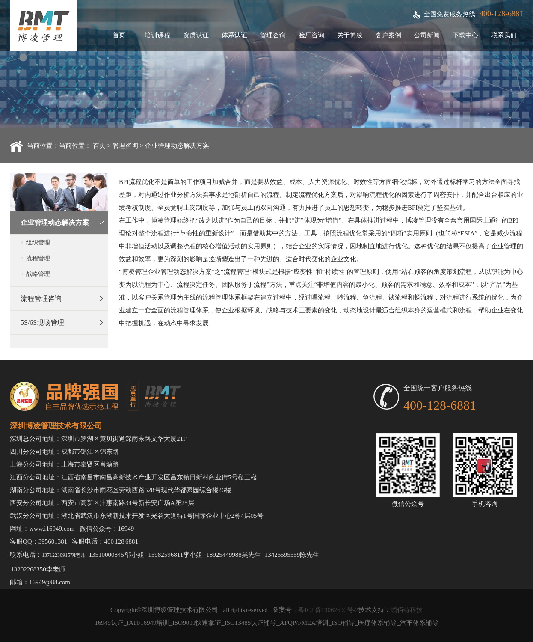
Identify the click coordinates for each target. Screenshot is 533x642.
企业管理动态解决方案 (177, 145)
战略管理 (38, 274)
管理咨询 (273, 35)
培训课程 (157, 35)
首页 (119, 35)
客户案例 (388, 35)
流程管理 (38, 258)
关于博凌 (350, 35)
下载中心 (465, 35)
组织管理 (38, 242)
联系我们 (504, 35)
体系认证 (234, 35)
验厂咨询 (311, 35)
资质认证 (196, 35)
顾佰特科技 (407, 609)
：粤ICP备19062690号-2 (325, 609)
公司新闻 (427, 35)
